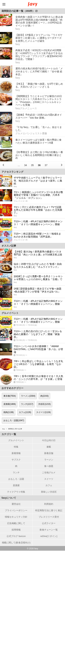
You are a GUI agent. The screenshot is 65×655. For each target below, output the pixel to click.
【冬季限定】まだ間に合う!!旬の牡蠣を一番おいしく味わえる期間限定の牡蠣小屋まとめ (39, 155)
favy (17, 28)
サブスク (16, 459)
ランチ (16, 472)
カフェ (48, 485)
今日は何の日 (48, 440)
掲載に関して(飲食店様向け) (16, 542)
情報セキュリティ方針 (16, 517)
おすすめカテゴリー (12, 388)
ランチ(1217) (27, 404)
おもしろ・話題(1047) (13, 420)
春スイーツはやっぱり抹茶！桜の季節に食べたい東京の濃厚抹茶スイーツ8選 (38, 141)
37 (46, 165)
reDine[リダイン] (48, 536)
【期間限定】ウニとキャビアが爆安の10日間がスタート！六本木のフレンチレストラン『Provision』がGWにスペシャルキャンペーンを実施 (38, 100)
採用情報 (16, 529)
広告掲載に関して (16, 523)
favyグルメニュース (26, 108)
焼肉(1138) (8, 412)
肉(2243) (44, 396)
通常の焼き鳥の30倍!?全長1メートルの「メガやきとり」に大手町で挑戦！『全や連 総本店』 (39, 71)
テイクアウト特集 (16, 492)
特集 (16, 446)
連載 (48, 446)
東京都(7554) (9, 396)
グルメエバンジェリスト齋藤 (31, 133)
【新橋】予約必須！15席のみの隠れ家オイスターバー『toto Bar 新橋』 (38, 116)
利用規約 (48, 504)
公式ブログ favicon (16, 536)
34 (25, 165)
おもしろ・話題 (16, 479)
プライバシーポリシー (16, 510)
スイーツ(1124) (43, 412)
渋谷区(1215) (44, 404)
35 (32, 165)
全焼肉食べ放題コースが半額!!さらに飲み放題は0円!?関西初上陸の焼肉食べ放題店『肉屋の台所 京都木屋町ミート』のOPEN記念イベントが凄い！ (39, 21)
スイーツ (48, 479)
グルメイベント (16, 440)
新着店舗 (48, 453)
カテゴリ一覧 (9, 434)
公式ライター (48, 523)
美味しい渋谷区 (49, 492)
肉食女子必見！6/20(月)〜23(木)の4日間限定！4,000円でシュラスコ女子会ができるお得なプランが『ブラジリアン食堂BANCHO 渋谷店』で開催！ (39, 54)
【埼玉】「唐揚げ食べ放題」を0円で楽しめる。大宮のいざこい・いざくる (39, 85)
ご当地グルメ (48, 472)
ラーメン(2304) (28, 396)
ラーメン (48, 459)
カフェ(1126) (25, 412)
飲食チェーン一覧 (49, 529)
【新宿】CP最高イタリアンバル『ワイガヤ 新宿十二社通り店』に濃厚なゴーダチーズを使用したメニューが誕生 (38, 38)
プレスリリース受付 (49, 517)
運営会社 (16, 504)
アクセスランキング (12, 171)
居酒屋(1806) (9, 404)
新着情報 (16, 453)
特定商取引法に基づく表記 (48, 510)
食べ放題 (48, 466)
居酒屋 (16, 485)
